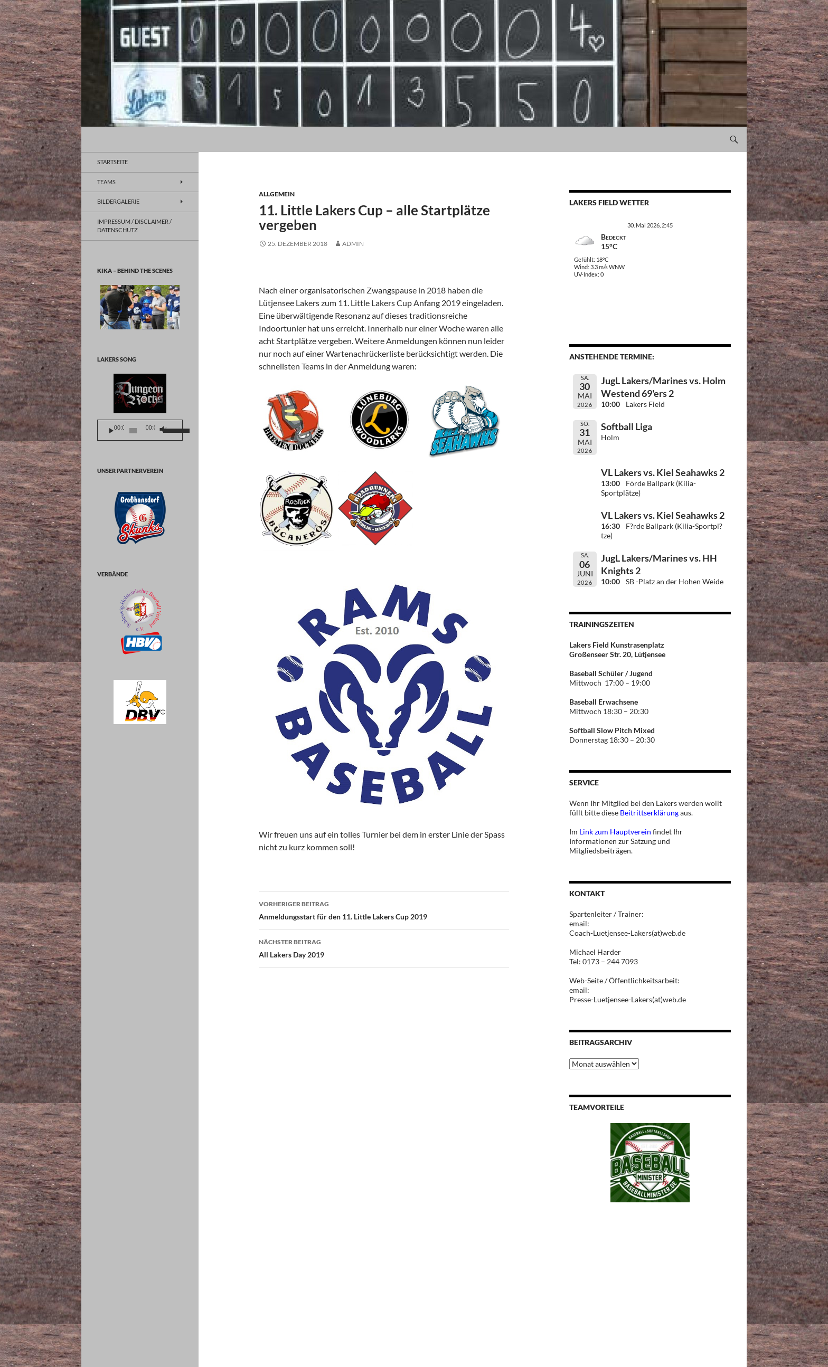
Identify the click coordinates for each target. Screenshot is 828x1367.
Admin (353, 244)
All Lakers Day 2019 (384, 947)
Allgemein (277, 194)
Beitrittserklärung (650, 812)
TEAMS (106, 181)
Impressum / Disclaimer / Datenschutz (134, 226)
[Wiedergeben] (111, 430)
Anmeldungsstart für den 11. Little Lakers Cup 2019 (384, 909)
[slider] (133, 430)
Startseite (112, 161)
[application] (140, 430)
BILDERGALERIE (118, 201)
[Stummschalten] (162, 430)
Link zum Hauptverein (615, 831)
